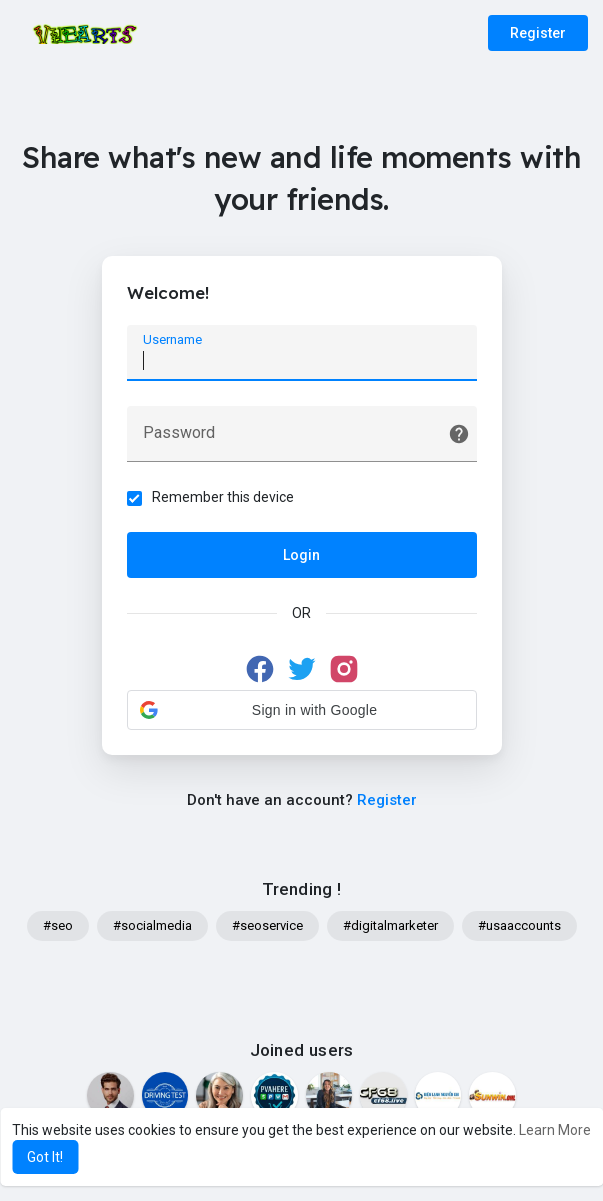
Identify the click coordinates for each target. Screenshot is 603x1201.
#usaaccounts (519, 925)
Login (301, 555)
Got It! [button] (45, 1157)
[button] (302, 710)
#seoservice (267, 925)
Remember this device (223, 497)
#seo (58, 925)
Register (538, 33)
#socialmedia (152, 925)
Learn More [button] (555, 1130)
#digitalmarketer (390, 925)
